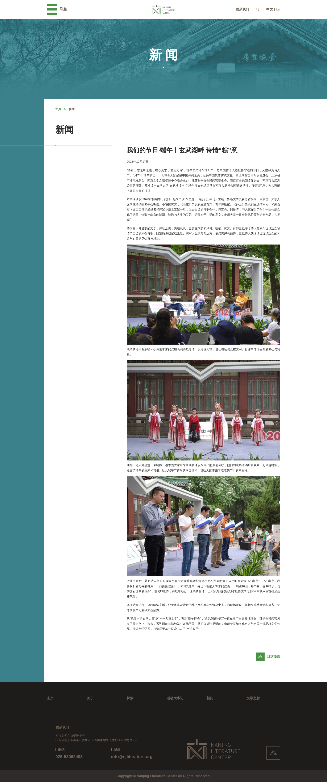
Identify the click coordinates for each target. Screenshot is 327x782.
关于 (90, 698)
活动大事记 (175, 698)
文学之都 (253, 698)
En (278, 9)
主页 (58, 109)
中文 (269, 9)
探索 (130, 698)
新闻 (72, 109)
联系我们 (242, 9)
